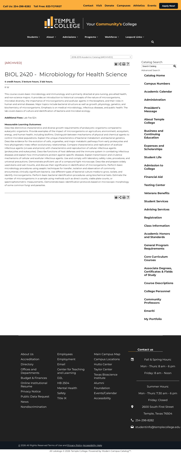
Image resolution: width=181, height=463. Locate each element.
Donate (109, 5)
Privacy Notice (31, 391)
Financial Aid (153, 177)
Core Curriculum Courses (156, 258)
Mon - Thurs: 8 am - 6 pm (157, 366)
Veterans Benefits (156, 193)
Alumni (99, 383)
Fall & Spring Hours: (157, 359)
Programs (90, 37)
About (50, 37)
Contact (88, 5)
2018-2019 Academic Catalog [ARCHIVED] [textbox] (92, 57)
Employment (66, 359)
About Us (27, 354)
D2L (60, 378)
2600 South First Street (158, 407)
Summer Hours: (158, 386)
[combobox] (101, 57)
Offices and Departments (30, 371)
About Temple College (154, 121)
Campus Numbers (157, 83)
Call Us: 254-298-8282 (17, 6)
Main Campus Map (107, 354)
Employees (65, 354)
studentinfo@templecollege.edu (157, 427)
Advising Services (156, 209)
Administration (155, 99)
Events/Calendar (105, 393)
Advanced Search (150, 70)
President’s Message (152, 109)
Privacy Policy (74, 445)
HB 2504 (63, 383)
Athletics (139, 5)
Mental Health (67, 388)
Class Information (157, 225)
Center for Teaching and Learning (70, 371)
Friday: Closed (157, 400)
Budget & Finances (34, 378)
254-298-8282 (144, 420)
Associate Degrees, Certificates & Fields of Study (158, 272)
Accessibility (102, 398)
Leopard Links (134, 37)
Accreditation (30, 359)
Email (61, 364)
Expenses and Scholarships (154, 147)
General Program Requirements (156, 247)
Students (32, 37)
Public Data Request (35, 396)
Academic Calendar (158, 91)
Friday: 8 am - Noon (157, 373)
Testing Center (154, 185)
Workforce (111, 37)
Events (152, 5)
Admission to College (153, 167)
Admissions (69, 37)
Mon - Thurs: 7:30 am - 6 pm (157, 393)
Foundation (102, 388)
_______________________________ (157, 380)
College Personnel (157, 291)
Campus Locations (107, 359)
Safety (61, 393)
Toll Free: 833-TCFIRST (48, 6)
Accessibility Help (92, 445)
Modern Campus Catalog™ (116, 451)
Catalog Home (154, 75)
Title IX (61, 398)
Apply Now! (168, 5)
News (25, 401)
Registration (153, 217)
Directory (27, 364)
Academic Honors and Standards (157, 235)
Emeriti (149, 311)
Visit (99, 5)
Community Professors (152, 301)
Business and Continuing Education (153, 134)
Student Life (153, 157)
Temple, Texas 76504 (158, 413)
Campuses (123, 5)
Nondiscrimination (34, 406)
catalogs (57, 451)
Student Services (156, 201)
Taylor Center (103, 369)
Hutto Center (103, 364)
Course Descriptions (158, 283)
